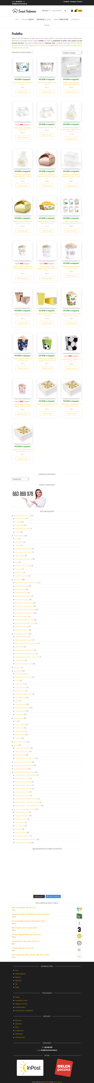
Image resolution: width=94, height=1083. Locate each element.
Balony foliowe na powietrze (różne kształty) (26, 582)
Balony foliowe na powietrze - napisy (24, 620)
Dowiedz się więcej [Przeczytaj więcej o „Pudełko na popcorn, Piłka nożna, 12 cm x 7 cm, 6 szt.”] (71, 368)
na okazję (44, 19)
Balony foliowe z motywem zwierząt (24, 613)
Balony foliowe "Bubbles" (21, 616)
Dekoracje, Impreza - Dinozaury (23, 782)
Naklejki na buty (19, 572)
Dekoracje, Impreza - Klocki (22, 792)
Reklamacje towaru (20, 1007)
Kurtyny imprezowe (20, 735)
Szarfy (16, 562)
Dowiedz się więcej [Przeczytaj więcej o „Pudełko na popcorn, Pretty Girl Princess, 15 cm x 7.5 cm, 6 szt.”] (22, 414)
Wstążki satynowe (19, 525)
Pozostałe (17, 532)
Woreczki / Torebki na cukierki (23, 566)
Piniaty (17, 539)
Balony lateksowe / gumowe (21, 634)
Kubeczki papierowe (20, 697)
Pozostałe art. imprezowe (21, 576)
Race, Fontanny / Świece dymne (23, 552)
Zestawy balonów (19, 660)
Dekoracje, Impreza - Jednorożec (23, 789)
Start (17, 19)
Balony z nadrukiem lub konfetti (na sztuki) (26, 643)
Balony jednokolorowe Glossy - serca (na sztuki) (27, 657)
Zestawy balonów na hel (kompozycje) (24, 765)
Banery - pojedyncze (20, 724)
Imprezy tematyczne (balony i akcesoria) (24, 772)
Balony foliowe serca (20, 589)
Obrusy (17, 701)
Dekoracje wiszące (18, 718)
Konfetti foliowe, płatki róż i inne (23, 694)
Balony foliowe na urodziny (22, 599)
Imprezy (61, 19)
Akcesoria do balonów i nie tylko (22, 515)
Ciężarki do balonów (20, 518)
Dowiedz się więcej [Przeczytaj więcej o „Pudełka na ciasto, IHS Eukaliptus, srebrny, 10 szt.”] (22, 137)
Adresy (16, 1027)
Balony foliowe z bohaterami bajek (24, 606)
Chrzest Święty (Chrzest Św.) (22, 836)
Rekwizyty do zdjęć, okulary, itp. (23, 549)
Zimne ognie (18, 569)
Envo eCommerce (58, 1082)
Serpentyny (18, 522)
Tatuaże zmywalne (20, 555)
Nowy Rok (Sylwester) (20, 833)
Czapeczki (17, 545)
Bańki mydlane (19, 542)
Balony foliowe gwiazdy (21, 593)
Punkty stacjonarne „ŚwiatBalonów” (24, 1010)
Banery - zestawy (19, 728)
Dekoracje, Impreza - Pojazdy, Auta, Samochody (27, 802)
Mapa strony (18, 980)
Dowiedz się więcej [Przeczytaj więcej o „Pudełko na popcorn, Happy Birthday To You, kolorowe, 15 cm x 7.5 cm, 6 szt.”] (22, 278)
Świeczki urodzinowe (20, 755)
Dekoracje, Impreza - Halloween (23, 785)
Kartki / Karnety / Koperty (20, 742)
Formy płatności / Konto (21, 1000)
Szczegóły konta (19, 1030)
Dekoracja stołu (18, 671)
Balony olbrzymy (19, 647)
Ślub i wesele (18, 829)
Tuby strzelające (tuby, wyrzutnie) (23, 559)
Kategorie (28, 19)
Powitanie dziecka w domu (22, 816)
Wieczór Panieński (19, 826)
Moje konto (18, 1020)
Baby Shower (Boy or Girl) (22, 812)
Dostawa (17, 997)
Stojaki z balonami (20, 684)
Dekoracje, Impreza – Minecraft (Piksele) (25, 775)
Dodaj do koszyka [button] (23, 92)
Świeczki (16, 745)
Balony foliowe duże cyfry (21, 586)
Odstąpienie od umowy (21, 1004)
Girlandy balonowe (20, 731)
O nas (16, 970)
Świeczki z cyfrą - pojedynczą (22, 748)
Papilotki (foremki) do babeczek (23, 677)
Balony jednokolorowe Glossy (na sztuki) (25, 653)
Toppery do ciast (19, 714)
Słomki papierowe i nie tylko (22, 708)
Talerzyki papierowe (20, 711)
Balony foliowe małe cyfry (21, 626)
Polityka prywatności (20, 974)
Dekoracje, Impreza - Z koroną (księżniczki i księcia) (28, 805)
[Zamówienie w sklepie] (72, 53)
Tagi (16, 984)
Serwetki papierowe (20, 704)
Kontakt (47, 25)
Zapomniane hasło (20, 1037)
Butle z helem (17, 667)
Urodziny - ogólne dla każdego (23, 843)
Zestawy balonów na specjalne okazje (24, 650)
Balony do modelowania (21, 637)
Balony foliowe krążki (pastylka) (23, 596)
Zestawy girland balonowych (21, 769)
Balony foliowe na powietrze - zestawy (25, 623)
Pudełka (17, 680)
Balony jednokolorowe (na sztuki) (24, 664)
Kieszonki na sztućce (20, 691)
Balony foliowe (17, 580)
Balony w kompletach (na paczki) (23, 640)
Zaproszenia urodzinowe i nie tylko (23, 762)
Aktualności (75, 19)
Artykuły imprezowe (19, 536)
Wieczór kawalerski (20, 822)
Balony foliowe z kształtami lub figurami (25, 610)
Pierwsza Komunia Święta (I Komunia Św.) (26, 839)
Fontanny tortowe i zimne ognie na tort (25, 758)
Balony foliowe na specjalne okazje (24, 603)
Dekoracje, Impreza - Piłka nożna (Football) (26, 799)
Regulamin (18, 977)
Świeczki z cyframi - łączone (22, 751)
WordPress (46, 1082)
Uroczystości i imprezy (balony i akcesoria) (24, 809)
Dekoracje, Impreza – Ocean (22, 778)
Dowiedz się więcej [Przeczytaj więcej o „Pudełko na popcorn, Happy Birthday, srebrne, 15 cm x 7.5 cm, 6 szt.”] (47, 278)
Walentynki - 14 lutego (21, 819)
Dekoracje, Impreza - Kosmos (22, 795)
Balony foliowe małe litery (22, 630)
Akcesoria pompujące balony (22, 528)
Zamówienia (18, 1024)
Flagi (16, 721)
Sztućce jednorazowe (20, 687)
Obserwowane (19, 1034)
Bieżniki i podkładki (20, 674)
